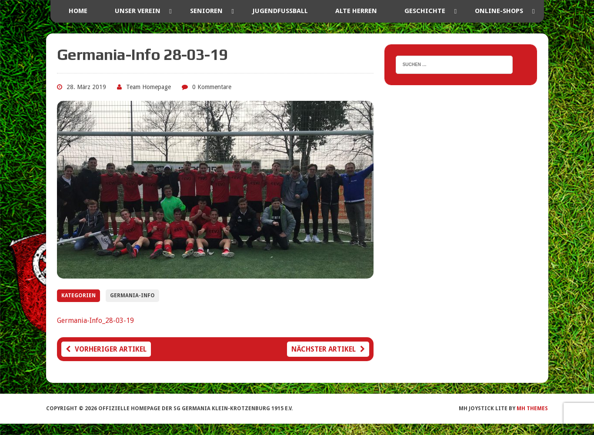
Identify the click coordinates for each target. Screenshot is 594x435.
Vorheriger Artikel (106, 349)
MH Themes (532, 408)
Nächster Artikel (328, 349)
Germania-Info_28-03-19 (95, 320)
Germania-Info (132, 295)
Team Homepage (148, 86)
